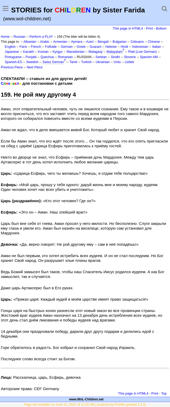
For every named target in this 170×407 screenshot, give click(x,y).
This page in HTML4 (128, 28)
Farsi (23, 47)
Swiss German (53, 62)
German (67, 47)
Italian (156, 47)
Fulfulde (51, 47)
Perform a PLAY (41, 37)
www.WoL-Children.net (86, 399)
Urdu (117, 62)
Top (164, 393)
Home (5, 37)
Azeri (89, 42)
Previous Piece (12, 67)
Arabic (44, 42)
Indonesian (140, 47)
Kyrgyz (58, 52)
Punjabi (31, 57)
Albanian (29, 42)
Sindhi (115, 57)
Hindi (124, 47)
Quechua (47, 57)
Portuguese (13, 57)
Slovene (130, 57)
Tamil (73, 62)
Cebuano (137, 42)
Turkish (86, 62)
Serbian (101, 57)
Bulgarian (120, 42)
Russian (19, 37)
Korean (43, 52)
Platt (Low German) (142, 52)
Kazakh (28, 52)
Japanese (12, 52)
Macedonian (75, 52)
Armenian (60, 42)
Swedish (32, 62)
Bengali (103, 42)
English (10, 47)
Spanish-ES (13, 62)
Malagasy (95, 52)
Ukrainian (103, 62)
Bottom (161, 28)
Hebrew (111, 47)
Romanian (65, 57)
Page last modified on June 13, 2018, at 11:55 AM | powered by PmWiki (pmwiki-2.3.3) (85, 404)
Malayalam (114, 52)
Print (149, 28)
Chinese (154, 42)
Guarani (95, 47)
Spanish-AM (149, 57)
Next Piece (34, 67)
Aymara (76, 42)
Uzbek (129, 62)
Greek (81, 47)
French (36, 47)
